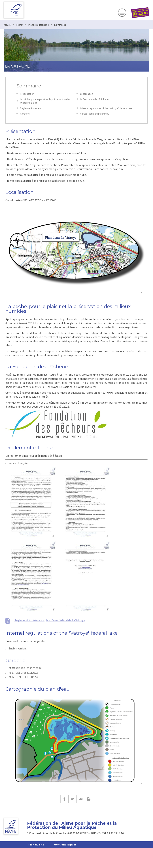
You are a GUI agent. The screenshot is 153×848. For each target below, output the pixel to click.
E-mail (80, 799)
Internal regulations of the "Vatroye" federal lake (106, 108)
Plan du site (36, 844)
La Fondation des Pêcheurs (94, 99)
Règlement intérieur (31, 108)
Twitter (72, 799)
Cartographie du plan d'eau (94, 113)
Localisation (86, 93)
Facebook (64, 799)
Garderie (25, 113)
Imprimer (89, 799)
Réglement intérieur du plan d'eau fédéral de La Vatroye (49, 620)
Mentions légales (65, 844)
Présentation (27, 93)
